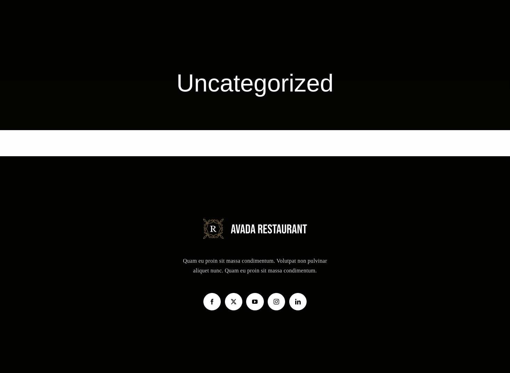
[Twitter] (233, 301)
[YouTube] (255, 301)
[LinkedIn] (298, 301)
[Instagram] (276, 301)
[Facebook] (212, 301)
